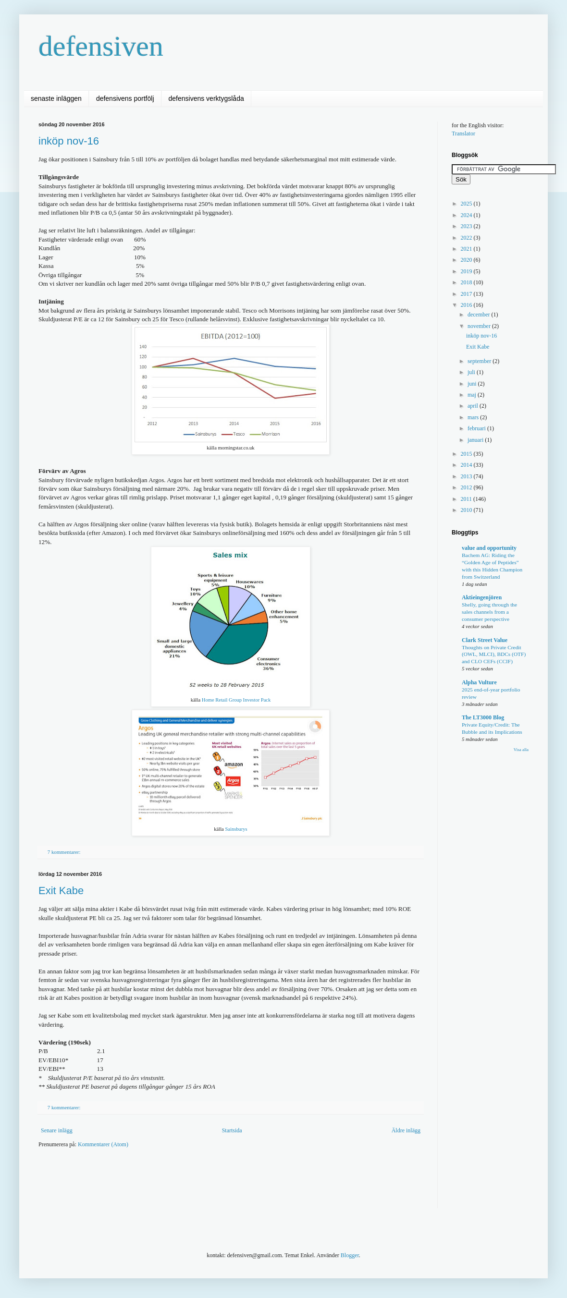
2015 (467, 453)
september (480, 361)
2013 (467, 476)
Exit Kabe (61, 891)
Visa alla (521, 749)
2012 (467, 487)
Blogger (350, 1255)
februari (477, 428)
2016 (467, 305)
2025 (467, 203)
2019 (467, 271)
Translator (463, 133)
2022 (467, 237)
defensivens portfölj (125, 98)
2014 (467, 464)
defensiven (100, 46)
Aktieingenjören (482, 597)
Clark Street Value (484, 640)
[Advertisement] (213, 1184)
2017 (467, 294)
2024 (467, 215)
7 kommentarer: (65, 852)
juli (472, 372)
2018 (467, 282)
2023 (467, 226)
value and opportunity (489, 548)
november (480, 326)
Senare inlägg (57, 1130)
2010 (467, 510)
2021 (467, 248)
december (480, 314)
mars (474, 417)
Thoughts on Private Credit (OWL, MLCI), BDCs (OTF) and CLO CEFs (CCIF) (494, 654)
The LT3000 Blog (483, 717)
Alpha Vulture (479, 682)
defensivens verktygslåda (206, 98)
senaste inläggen (56, 98)
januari (476, 440)
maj (473, 394)
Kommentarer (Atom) (103, 1144)
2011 (467, 499)
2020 (467, 259)
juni (473, 383)
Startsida (232, 1130)
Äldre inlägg (406, 1130)
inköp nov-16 (68, 141)
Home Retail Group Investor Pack (236, 700)
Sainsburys (236, 829)
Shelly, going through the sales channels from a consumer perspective (489, 612)
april (474, 405)
